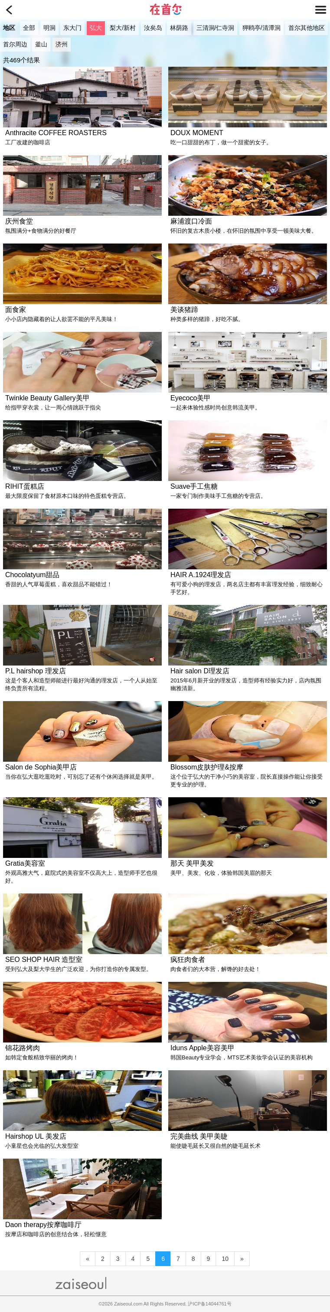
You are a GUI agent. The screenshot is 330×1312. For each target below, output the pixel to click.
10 (225, 1258)
